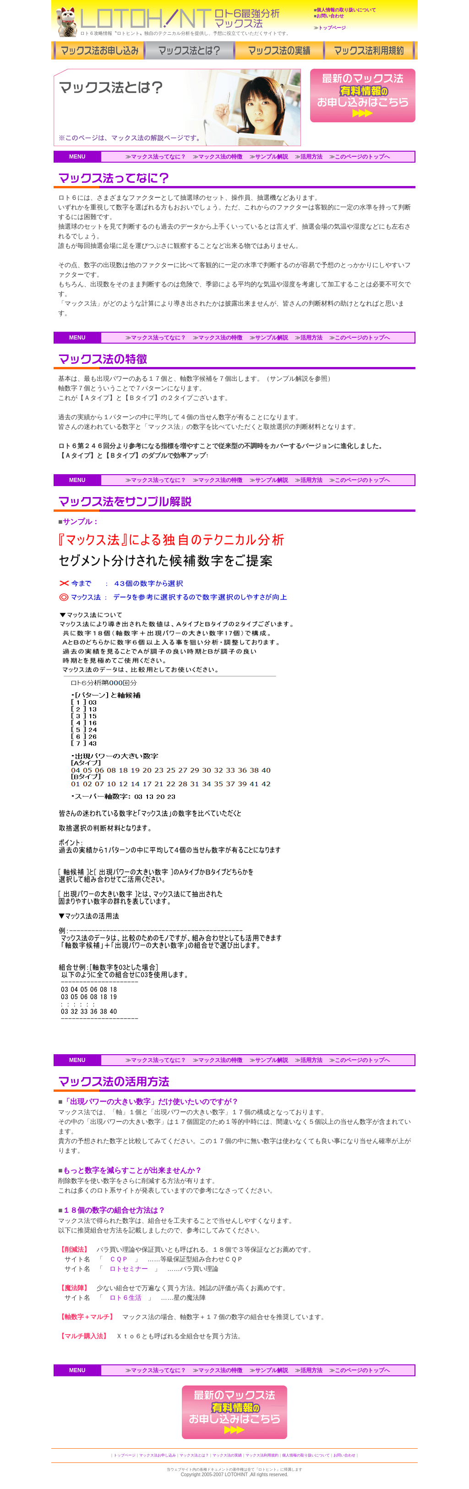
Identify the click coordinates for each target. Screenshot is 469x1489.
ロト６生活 (125, 1297)
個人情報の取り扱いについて (346, 9)
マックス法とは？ (194, 1455)
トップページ (332, 27)
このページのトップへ (362, 156)
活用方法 (311, 156)
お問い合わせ (330, 15)
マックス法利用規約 (261, 1455)
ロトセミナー (128, 1268)
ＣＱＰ (118, 1259)
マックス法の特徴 (220, 156)
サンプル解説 (271, 156)
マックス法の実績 (227, 1455)
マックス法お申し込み (157, 1455)
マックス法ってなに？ (158, 156)
